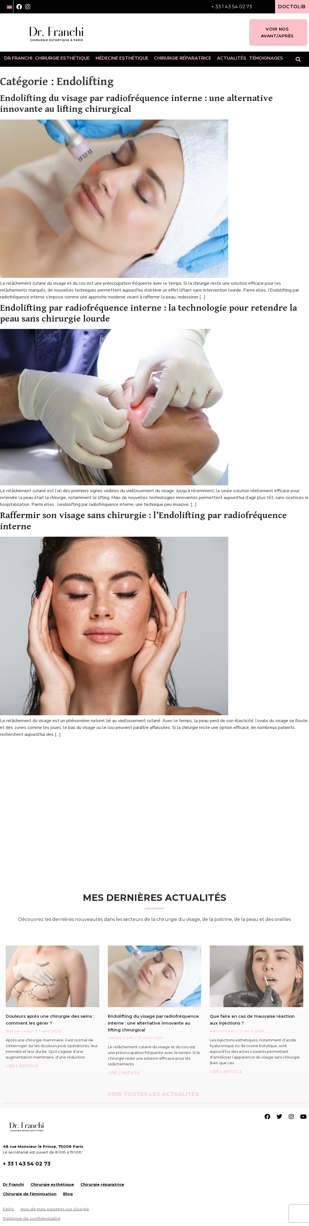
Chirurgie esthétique (63, 58)
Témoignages (266, 58)
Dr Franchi (18, 58)
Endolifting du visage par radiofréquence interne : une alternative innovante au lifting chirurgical (153, 1023)
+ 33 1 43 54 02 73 (231, 6)
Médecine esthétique (123, 58)
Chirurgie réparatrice (184, 58)
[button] (298, 59)
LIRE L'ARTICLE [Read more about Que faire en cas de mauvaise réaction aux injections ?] (226, 1071)
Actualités (231, 58)
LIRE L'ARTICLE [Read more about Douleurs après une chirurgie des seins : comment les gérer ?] (22, 1066)
